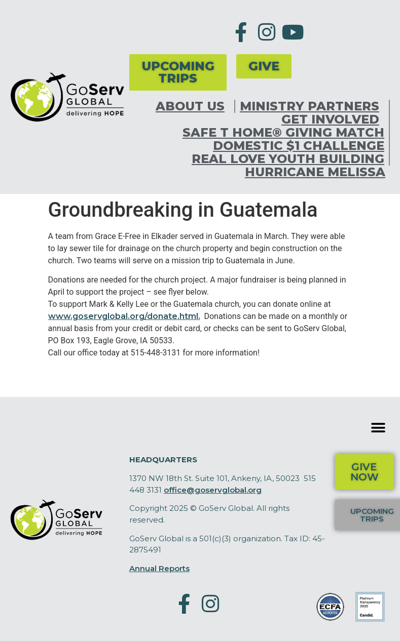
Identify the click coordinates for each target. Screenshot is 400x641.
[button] (378, 427)
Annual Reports (159, 568)
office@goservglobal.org (213, 490)
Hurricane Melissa (315, 172)
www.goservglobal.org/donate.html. (124, 316)
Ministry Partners (312, 106)
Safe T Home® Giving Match (283, 132)
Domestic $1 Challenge (298, 145)
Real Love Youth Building (288, 159)
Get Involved (332, 119)
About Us (193, 106)
